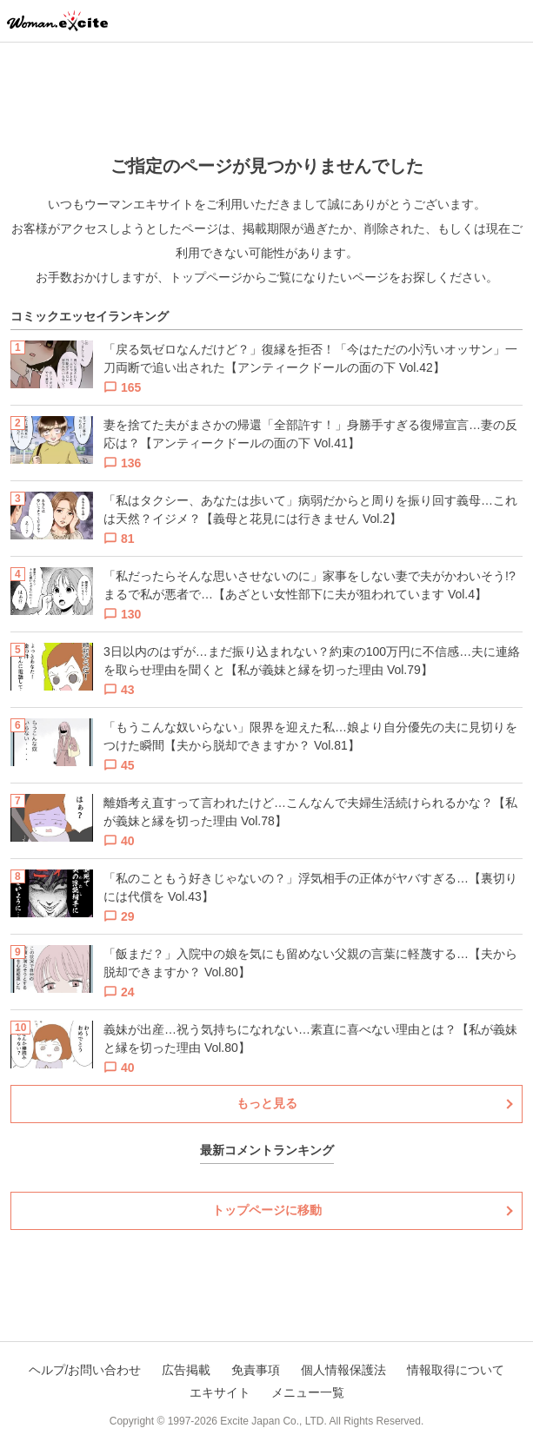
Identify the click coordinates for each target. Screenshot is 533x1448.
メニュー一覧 (307, 1392)
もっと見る (267, 1103)
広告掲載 (186, 1370)
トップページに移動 (267, 1210)
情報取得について (455, 1370)
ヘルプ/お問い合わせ (85, 1370)
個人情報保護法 (343, 1370)
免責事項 (255, 1370)
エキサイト (220, 1392)
